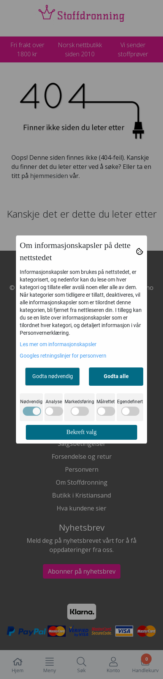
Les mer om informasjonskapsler (58, 344)
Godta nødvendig (52, 376)
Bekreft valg (81, 432)
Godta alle (116, 376)
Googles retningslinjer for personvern (63, 356)
